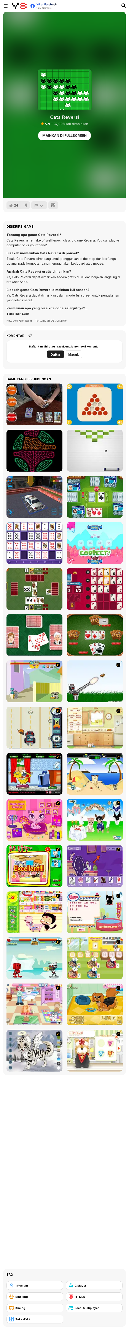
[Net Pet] (95, 727)
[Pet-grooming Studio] (95, 1051)
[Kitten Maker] (34, 1051)
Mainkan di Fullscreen (64, 135)
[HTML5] (94, 1296)
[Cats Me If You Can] (34, 727)
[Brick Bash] (95, 451)
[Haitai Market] (34, 912)
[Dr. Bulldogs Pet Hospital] (95, 958)
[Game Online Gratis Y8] (19, 6)
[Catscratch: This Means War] (95, 866)
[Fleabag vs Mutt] (34, 681)
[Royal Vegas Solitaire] (95, 589)
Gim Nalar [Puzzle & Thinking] (25, 320)
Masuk (73, 354)
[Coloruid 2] (34, 451)
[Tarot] (34, 404)
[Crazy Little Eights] (34, 635)
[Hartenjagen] (34, 589)
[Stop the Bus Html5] (95, 497)
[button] (18, 313)
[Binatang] (34, 1296)
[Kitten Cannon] (95, 681)
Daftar (56, 354)
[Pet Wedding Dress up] (95, 820)
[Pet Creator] (95, 1004)
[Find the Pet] (34, 866)
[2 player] (94, 1285)
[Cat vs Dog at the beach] (95, 774)
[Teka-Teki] (34, 1319)
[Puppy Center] (34, 1004)
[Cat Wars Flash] (34, 958)
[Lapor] (39, 205)
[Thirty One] (95, 635)
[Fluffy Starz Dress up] (34, 820)
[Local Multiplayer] (94, 1308)
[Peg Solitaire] (95, 404)
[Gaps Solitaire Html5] (34, 543)
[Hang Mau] (95, 912)
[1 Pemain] (34, 1285)
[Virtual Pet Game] (34, 774)
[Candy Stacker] (95, 543)
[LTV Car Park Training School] (34, 497)
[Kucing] (34, 1308)
